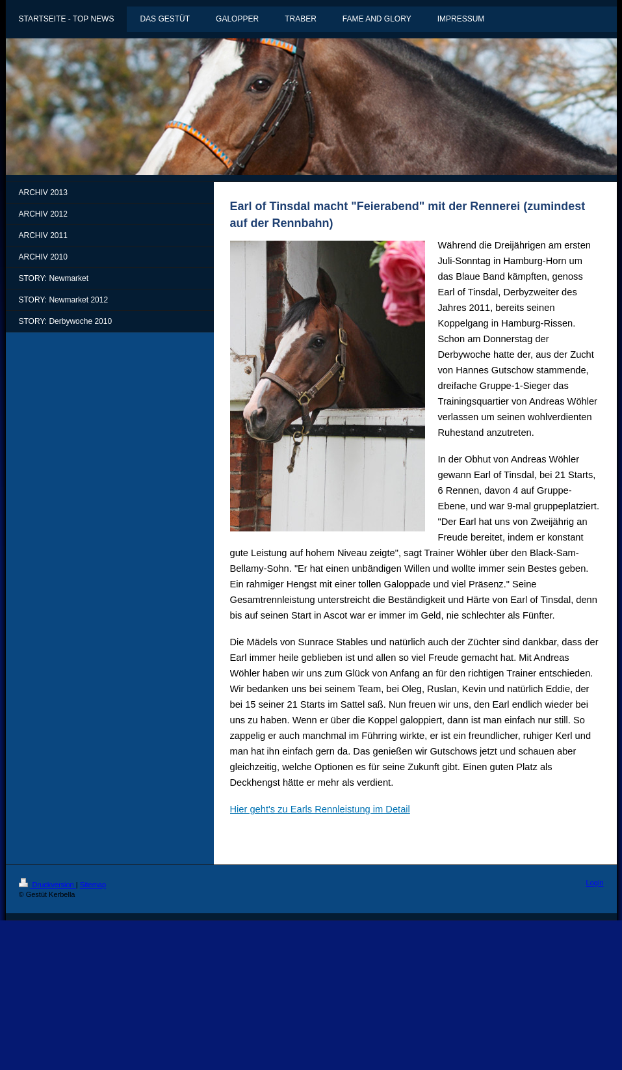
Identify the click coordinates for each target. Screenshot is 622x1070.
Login (595, 883)
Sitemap (93, 885)
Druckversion (47, 885)
